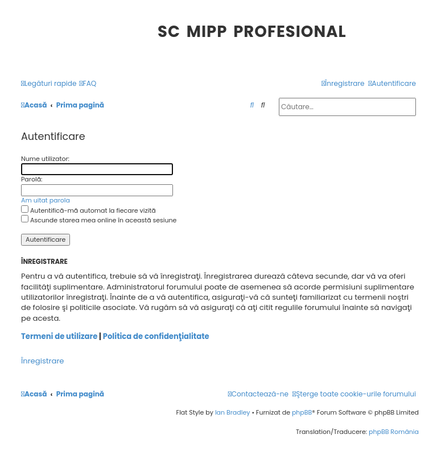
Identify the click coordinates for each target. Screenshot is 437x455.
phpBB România (394, 431)
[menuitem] (88, 84)
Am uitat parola (45, 200)
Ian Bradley (232, 412)
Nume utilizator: (45, 158)
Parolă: (31, 179)
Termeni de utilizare (59, 337)
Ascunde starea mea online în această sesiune (98, 220)
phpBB (302, 412)
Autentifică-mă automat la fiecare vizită (88, 210)
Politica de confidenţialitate (156, 337)
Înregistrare (42, 361)
